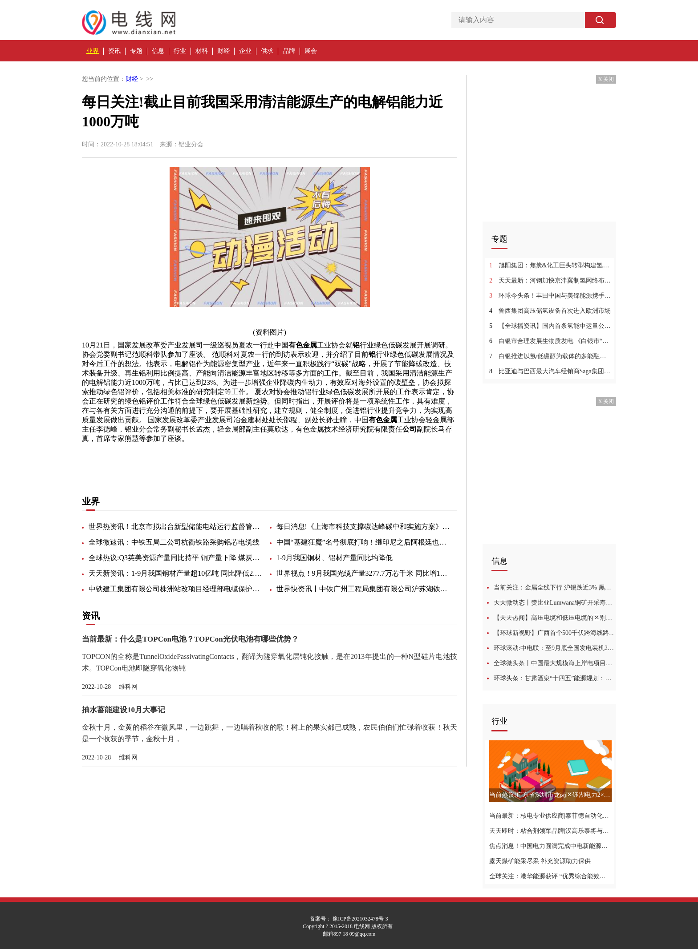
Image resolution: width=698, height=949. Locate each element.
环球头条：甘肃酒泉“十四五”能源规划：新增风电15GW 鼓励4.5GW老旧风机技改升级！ (555, 678)
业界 (92, 51)
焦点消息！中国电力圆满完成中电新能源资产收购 (550, 846)
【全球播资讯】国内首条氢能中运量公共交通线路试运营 (550, 326)
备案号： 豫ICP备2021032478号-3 (349, 919)
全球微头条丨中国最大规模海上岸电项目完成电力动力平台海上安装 (555, 663)
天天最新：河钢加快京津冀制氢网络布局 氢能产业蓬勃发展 (550, 280)
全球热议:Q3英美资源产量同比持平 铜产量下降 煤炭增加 (175, 557)
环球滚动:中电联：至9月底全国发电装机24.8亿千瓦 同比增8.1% (555, 648)
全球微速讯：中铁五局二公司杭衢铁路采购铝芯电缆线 (174, 542)
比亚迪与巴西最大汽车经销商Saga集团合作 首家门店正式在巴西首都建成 (550, 371)
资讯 (114, 51)
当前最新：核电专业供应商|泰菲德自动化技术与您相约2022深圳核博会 (550, 815)
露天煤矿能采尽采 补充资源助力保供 (540, 861)
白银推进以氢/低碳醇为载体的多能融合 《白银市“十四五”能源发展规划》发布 (550, 356)
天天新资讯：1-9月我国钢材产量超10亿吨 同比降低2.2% (175, 573)
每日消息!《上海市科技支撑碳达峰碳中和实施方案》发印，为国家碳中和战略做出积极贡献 (363, 526)
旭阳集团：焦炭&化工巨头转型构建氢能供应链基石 (550, 265)
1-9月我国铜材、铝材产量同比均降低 (334, 557)
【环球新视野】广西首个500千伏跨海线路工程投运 (555, 633)
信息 (158, 51)
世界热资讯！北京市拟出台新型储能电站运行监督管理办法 (175, 526)
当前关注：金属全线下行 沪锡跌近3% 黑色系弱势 (555, 587)
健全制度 (269, 458)
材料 (201, 51)
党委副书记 (235, 458)
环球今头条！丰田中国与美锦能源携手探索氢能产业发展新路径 (550, 295)
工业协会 (201, 458)
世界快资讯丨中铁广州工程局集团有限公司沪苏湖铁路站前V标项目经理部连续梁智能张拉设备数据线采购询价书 (363, 589)
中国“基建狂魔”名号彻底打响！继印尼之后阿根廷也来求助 (363, 542)
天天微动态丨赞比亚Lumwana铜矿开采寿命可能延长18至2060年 (555, 602)
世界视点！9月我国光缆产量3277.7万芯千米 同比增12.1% (363, 573)
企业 (245, 51)
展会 (310, 51)
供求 (267, 51)
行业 (180, 51)
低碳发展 (140, 458)
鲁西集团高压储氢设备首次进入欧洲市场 (550, 310)
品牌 (289, 51)
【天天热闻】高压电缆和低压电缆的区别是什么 (555, 617)
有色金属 (171, 458)
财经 (223, 51)
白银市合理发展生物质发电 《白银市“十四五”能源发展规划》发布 (550, 341)
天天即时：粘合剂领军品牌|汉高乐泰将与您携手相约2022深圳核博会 (550, 831)
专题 (136, 51)
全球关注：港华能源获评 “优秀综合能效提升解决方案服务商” (550, 876)
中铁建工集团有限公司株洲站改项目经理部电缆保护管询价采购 (175, 589)
